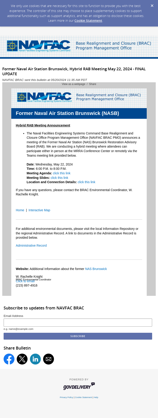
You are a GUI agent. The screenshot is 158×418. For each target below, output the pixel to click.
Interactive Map (39, 210)
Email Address (13, 316)
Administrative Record (31, 245)
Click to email (25, 281)
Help (96, 397)
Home (20, 210)
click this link (61, 173)
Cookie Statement (88, 20)
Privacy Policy (66, 397)
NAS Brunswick (96, 269)
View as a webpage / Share (79, 84)
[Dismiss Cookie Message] (152, 6)
